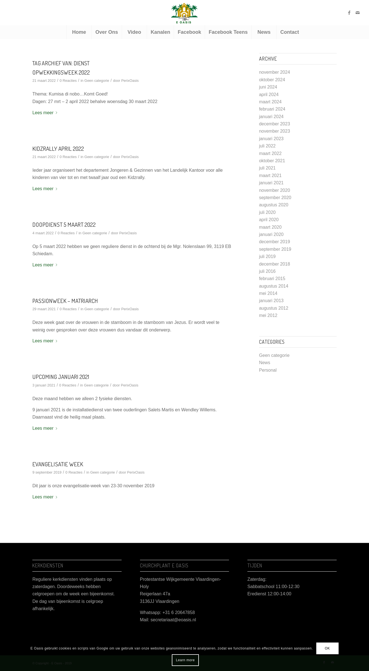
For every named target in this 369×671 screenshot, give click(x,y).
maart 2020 (270, 227)
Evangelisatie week (57, 464)
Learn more (185, 660)
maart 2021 (270, 175)
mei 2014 (268, 293)
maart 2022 (270, 153)
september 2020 (275, 197)
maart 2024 (270, 101)
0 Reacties (68, 80)
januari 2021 (271, 182)
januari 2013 (271, 300)
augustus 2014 (273, 286)
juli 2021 (267, 168)
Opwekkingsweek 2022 (61, 72)
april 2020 (269, 219)
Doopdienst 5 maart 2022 (64, 224)
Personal (268, 370)
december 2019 (274, 241)
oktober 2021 (272, 160)
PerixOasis (130, 80)
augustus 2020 (273, 204)
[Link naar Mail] (357, 12)
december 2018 (274, 264)
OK (327, 648)
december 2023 (274, 123)
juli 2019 (267, 256)
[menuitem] (78, 32)
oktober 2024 (272, 79)
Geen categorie (97, 80)
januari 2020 (271, 234)
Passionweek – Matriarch (65, 300)
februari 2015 (272, 278)
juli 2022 (267, 146)
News (264, 362)
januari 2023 (271, 138)
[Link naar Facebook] (349, 12)
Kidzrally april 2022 (58, 148)
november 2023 (274, 131)
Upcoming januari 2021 (60, 376)
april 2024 (269, 94)
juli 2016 (267, 271)
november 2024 (274, 72)
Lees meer (45, 112)
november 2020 (274, 190)
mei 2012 (268, 315)
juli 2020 (267, 212)
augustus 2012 (273, 308)
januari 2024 (271, 116)
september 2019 (275, 249)
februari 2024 (272, 109)
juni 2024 (268, 87)
